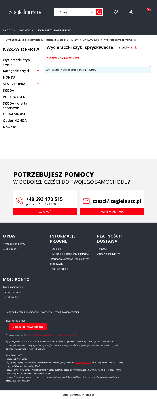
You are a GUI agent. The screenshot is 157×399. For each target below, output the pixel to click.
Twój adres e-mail (15, 320)
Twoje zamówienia (13, 287)
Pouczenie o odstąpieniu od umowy (69, 253)
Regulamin (56, 248)
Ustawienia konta (12, 292)
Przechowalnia (11, 297)
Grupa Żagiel (10, 248)
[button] (99, 12)
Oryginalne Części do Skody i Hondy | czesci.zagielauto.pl (36, 39)
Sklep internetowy (77, 394)
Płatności (102, 248)
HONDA (74, 39)
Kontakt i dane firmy (14, 243)
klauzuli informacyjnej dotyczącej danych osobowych (50, 335)
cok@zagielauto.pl (83, 362)
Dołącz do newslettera (27, 326)
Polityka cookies (59, 268)
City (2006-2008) (91, 39)
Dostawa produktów (108, 253)
